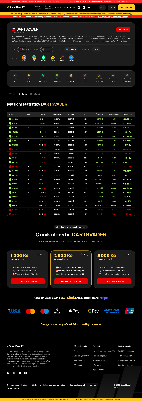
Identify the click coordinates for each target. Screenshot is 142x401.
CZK (110, 7)
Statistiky (23, 94)
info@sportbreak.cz (126, 360)
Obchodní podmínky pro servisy (82, 385)
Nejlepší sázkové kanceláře (104, 351)
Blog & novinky (79, 360)
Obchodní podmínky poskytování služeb (48, 385)
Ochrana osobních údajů (17, 385)
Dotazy (58, 7)
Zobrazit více (122, 41)
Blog (66, 7)
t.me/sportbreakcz (126, 365)
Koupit (123, 29)
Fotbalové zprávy (100, 356)
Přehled (12, 94)
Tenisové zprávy (99, 360)
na (28, 281)
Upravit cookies (13, 388)
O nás (72, 7)
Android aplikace (119, 17)
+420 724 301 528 (125, 356)
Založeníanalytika (49, 7)
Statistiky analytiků (81, 356)
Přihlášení (126, 7)
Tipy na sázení (98, 370)
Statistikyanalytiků (38, 7)
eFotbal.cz (97, 365)
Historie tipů (35, 94)
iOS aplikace (104, 17)
